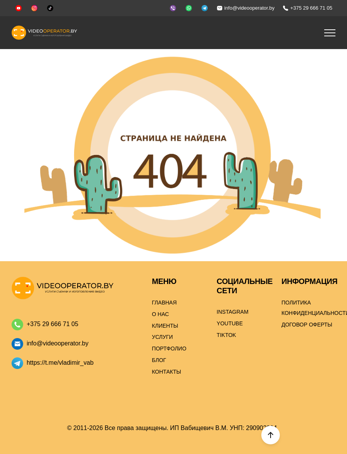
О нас (160, 314)
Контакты (166, 372)
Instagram (232, 312)
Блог (159, 360)
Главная (164, 302)
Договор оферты (306, 324)
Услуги (162, 337)
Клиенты (165, 326)
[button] (329, 32)
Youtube (230, 323)
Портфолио (169, 348)
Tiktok (226, 335)
